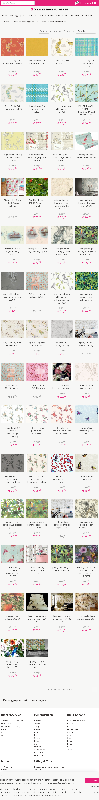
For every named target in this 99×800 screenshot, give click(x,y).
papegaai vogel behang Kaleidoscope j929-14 (12, 525)
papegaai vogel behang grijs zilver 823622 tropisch (62, 252)
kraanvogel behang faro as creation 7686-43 (86, 619)
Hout (36, 735)
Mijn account (88, 3)
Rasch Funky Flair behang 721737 (62, 62)
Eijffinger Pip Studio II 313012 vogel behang (13, 203)
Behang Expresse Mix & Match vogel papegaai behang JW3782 (86, 571)
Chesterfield (40, 750)
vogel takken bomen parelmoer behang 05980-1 (12, 297)
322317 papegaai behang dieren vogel (61, 386)
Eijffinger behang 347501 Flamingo (37, 386)
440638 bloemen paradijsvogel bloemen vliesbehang (37, 479)
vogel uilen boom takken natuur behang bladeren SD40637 (62, 298)
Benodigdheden (57, 21)
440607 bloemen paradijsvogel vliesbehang (37, 431)
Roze (69, 744)
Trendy (37, 723)
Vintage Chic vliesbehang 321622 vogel (62, 479)
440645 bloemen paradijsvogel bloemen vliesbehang (12, 479)
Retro (36, 741)
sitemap (42, 795)
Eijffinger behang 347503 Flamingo (86, 344)
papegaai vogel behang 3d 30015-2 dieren (37, 664)
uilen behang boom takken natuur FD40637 (62, 109)
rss (47, 795)
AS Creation (6, 767)
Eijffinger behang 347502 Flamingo (12, 386)
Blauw (70, 723)
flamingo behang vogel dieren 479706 (86, 156)
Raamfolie (87, 15)
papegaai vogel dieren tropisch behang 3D (12, 664)
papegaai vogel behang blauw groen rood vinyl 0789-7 (86, 252)
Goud (69, 738)
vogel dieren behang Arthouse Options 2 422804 (12, 157)
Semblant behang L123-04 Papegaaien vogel (37, 203)
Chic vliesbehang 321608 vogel (86, 477)
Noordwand (6, 784)
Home (5, 15)
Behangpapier (18, 15)
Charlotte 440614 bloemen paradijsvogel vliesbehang (12, 432)
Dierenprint (39, 747)
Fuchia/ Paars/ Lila (75, 729)
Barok (36, 732)
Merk (32, 15)
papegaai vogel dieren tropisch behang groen (86, 297)
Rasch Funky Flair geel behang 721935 (37, 62)
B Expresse (6, 781)
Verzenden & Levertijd (11, 726)
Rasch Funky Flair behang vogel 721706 (12, 107)
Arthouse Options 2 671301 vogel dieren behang (62, 157)
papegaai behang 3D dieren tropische (61, 569)
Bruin (69, 726)
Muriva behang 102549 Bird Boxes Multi (37, 570)
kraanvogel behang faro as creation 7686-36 (37, 619)
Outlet (43, 21)
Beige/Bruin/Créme (76, 721)
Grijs (69, 735)
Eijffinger (5, 770)
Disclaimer (6, 723)
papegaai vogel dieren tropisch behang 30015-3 (86, 525)
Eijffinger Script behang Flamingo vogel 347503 (62, 525)
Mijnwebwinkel (78, 795)
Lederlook (38, 755)
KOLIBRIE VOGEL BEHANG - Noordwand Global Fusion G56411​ (86, 110)
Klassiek (38, 729)
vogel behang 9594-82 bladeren (37, 344)
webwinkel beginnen (56, 795)
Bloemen (38, 721)
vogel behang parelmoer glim (86, 386)
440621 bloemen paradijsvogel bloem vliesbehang (62, 431)
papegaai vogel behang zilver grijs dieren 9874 (86, 203)
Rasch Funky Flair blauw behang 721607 (37, 109)
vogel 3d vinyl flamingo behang (62, 344)
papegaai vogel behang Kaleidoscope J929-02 (37, 525)
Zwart (69, 750)
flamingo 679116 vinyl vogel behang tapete (37, 250)
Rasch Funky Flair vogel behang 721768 (12, 62)
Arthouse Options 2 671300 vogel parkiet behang (37, 157)
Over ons (5, 735)
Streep (37, 738)
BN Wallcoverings (9, 778)
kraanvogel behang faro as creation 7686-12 (62, 619)
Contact (4, 732)
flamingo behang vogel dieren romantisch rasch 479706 (12, 571)
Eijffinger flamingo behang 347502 (37, 295)
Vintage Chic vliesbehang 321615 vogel (86, 431)
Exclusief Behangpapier (25, 21)
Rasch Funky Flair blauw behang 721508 (86, 63)
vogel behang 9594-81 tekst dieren (12, 344)
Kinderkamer (55, 15)
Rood (69, 741)
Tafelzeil (6, 21)
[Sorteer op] (86, 31)
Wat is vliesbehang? (43, 772)
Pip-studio (38, 752)
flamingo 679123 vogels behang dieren (12, 252)
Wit (68, 747)
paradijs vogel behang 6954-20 (12, 617)
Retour (4, 729)
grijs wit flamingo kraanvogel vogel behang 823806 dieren (62, 204)
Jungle (37, 726)
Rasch (4, 772)
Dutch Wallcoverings (10, 775)
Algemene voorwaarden (12, 721)
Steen (37, 744)
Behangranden (72, 15)
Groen (70, 732)
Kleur (42, 15)
